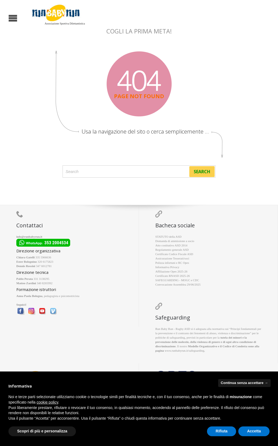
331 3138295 (42, 278)
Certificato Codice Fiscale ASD (174, 254)
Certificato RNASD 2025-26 (172, 275)
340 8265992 (44, 283)
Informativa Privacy (167, 267)
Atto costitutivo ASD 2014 (171, 245)
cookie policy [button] (47, 402)
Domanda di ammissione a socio (174, 241)
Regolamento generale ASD (172, 249)
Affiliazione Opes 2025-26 (171, 271)
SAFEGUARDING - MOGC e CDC (177, 280)
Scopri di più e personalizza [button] (42, 431)
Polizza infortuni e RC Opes (172, 262)
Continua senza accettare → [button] (244, 383)
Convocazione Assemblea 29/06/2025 (177, 284)
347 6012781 (44, 266)
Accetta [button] (254, 431)
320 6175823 (45, 261)
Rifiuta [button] (222, 431)
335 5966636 (43, 257)
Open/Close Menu (5, 17)
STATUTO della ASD (168, 236)
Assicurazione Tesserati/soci (172, 258)
